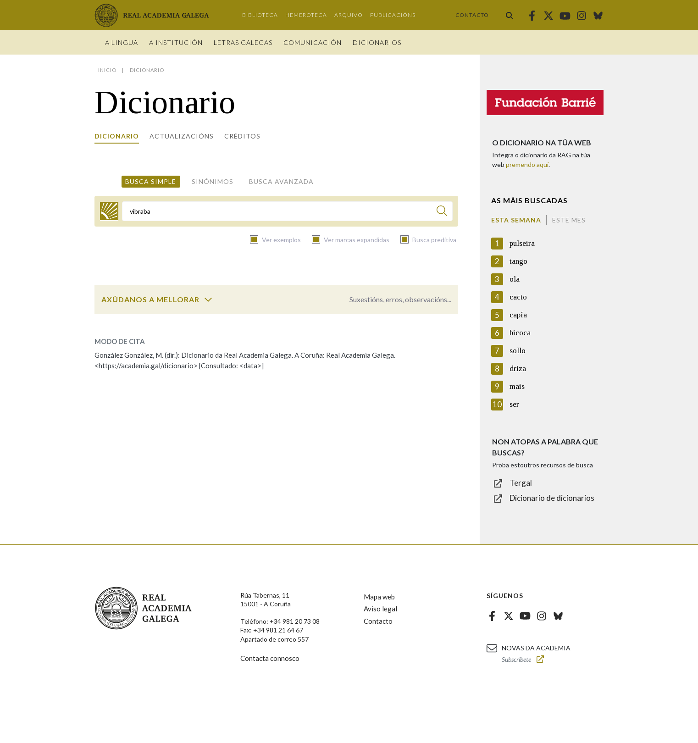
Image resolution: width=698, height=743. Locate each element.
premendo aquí (527, 164)
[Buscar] (442, 212)
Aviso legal (380, 608)
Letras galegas (243, 42)
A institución (176, 42)
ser (514, 404)
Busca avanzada (281, 181)
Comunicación (312, 42)
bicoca (520, 332)
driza (518, 368)
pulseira (522, 243)
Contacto (472, 14)
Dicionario (116, 136)
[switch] (208, 299)
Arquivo (348, 14)
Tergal (521, 483)
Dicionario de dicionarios (552, 498)
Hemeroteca (306, 14)
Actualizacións (182, 136)
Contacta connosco (269, 658)
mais (517, 386)
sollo (518, 350)
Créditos (242, 136)
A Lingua (121, 42)
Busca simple (150, 181)
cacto (518, 297)
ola (515, 279)
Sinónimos (212, 181)
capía (518, 315)
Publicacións (392, 14)
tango (518, 261)
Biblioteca (260, 14)
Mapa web (379, 597)
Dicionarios (377, 42)
